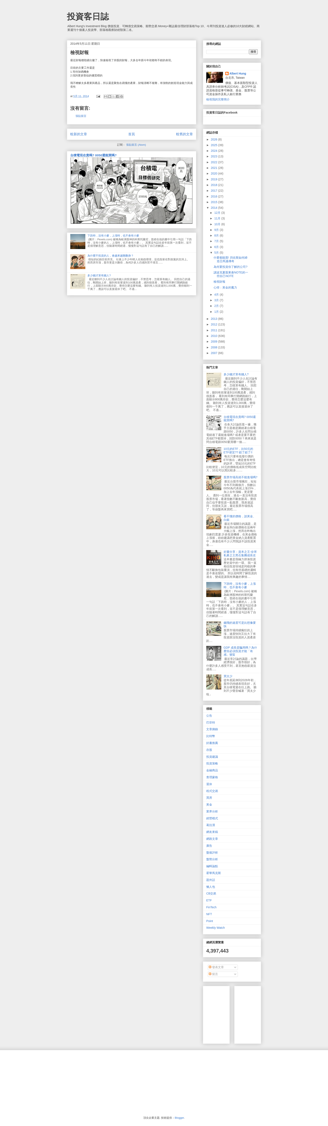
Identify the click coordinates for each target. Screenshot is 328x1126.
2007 (214, 353)
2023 (214, 156)
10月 (217, 224)
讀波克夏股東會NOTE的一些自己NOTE (231, 274)
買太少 (228, 676)
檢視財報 (219, 281)
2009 (214, 341)
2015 (214, 202)
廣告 (209, 845)
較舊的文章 (184, 134)
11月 (217, 218)
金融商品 (212, 770)
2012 (214, 324)
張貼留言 (81, 116)
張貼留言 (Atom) (136, 144)
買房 (209, 797)
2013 (214, 318)
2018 (214, 185)
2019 (214, 179)
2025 (214, 145)
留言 (213, 974)
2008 (214, 347)
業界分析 (212, 811)
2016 (214, 196)
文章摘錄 (212, 729)
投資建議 (212, 756)
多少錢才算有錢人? (99, 275)
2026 (214, 139)
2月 (217, 305)
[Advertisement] (269, 1014)
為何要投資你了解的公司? (230, 266)
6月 (217, 247)
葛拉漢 (210, 825)
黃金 (209, 804)
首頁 (131, 134)
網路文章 (212, 838)
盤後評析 (212, 852)
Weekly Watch (215, 927)
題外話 (210, 880)
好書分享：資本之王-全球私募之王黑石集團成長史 (240, 553)
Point (209, 921)
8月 (217, 235)
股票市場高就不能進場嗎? (241, 477)
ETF (209, 900)
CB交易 (211, 893)
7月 (217, 241)
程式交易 (212, 791)
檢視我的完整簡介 (218, 99)
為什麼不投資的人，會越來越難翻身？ (110, 255)
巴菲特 (210, 722)
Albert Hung (237, 73)
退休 (209, 784)
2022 (214, 162)
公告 (209, 715)
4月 (217, 294)
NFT (209, 914)
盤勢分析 (212, 859)
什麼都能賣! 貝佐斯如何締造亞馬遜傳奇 (230, 259)
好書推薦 (212, 743)
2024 (214, 150)
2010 (214, 336)
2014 (214, 207)
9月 (217, 230)
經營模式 (212, 818)
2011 (214, 330)
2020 (214, 173)
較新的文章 (78, 134)
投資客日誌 (88, 16)
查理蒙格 (212, 777)
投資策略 (212, 763)
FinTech (211, 907)
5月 (217, 252)
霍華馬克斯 (213, 873)
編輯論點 (212, 866)
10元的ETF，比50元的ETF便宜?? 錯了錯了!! (238, 450)
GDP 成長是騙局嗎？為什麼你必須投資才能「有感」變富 (240, 651)
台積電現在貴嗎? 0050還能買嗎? (93, 155)
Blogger (179, 1117)
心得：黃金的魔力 (225, 287)
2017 (214, 190)
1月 (217, 311)
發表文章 (216, 967)
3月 (217, 300)
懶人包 (210, 886)
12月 (217, 212)
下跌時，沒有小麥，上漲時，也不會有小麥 (113, 235)
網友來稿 (212, 832)
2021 (214, 168)
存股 (209, 750)
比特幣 (210, 736)
